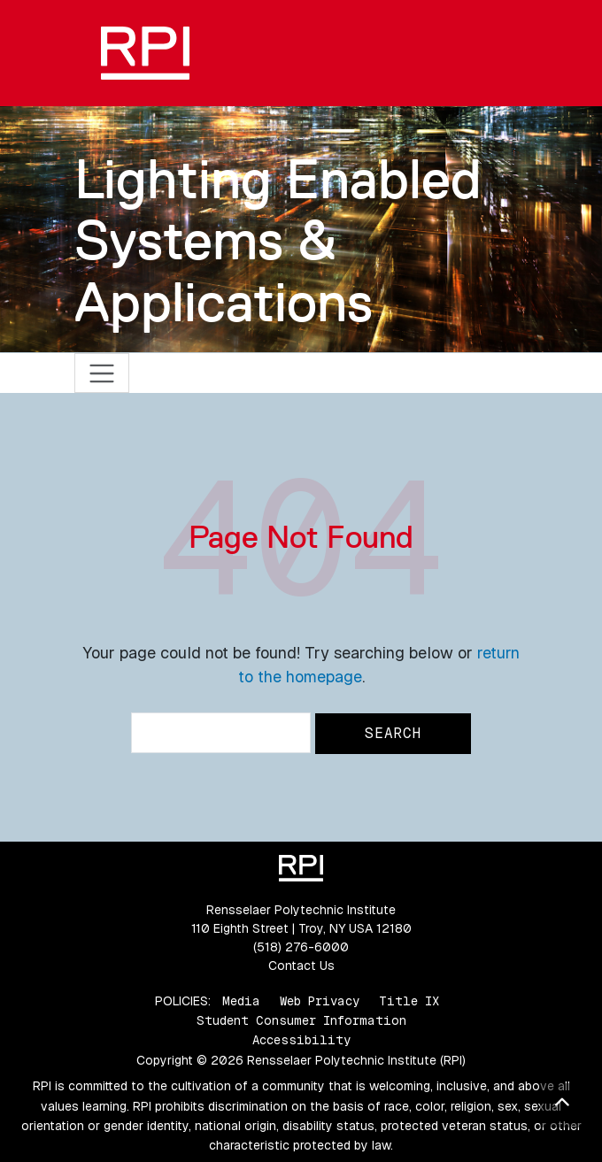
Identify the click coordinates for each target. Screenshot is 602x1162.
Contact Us (301, 965)
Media (241, 1001)
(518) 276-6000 (301, 947)
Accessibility (301, 1040)
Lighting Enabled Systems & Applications (278, 240)
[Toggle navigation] (102, 373)
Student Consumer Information (301, 1020)
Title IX (409, 1001)
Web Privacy (319, 1001)
